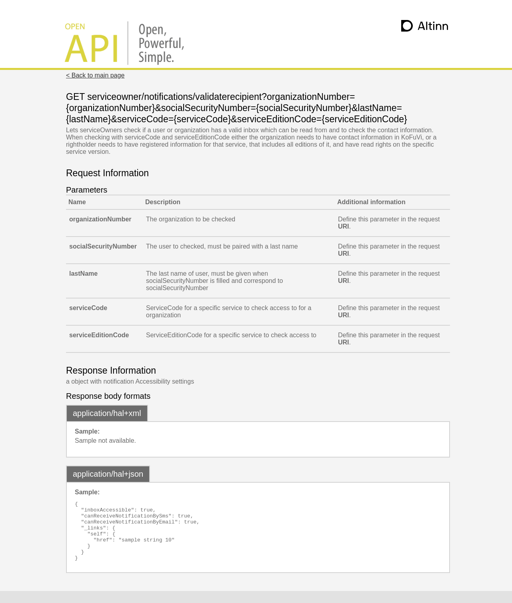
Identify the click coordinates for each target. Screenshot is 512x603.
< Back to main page (95, 75)
